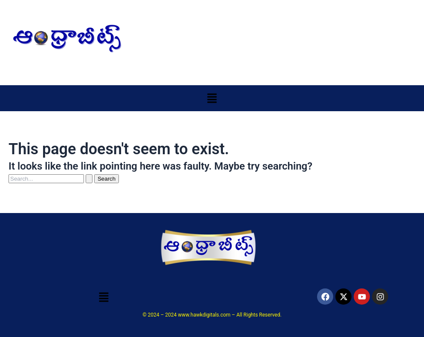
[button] (211, 98)
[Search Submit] (89, 178)
